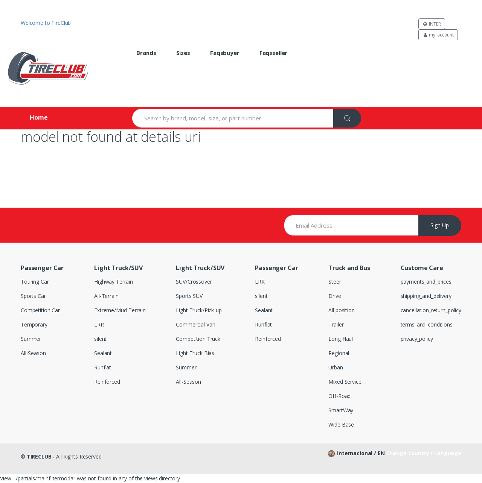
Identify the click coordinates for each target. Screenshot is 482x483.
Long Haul (340, 338)
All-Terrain (106, 295)
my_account (438, 35)
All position (341, 310)
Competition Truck (198, 338)
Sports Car (33, 295)
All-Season (33, 353)
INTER (432, 24)
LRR (99, 324)
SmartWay (340, 410)
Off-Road (339, 395)
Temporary (34, 324)
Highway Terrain (113, 281)
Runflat (102, 367)
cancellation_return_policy (431, 310)
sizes (183, 52)
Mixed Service (344, 381)
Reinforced (107, 381)
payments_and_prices (426, 281)
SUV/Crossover (194, 281)
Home (38, 117)
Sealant (103, 353)
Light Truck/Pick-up (198, 310)
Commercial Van (195, 324)
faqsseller (273, 52)
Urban (335, 367)
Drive (334, 295)
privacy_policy (417, 338)
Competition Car (40, 310)
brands (146, 52)
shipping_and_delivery (426, 295)
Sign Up (439, 225)
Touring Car (35, 281)
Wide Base (341, 424)
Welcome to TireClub (46, 22)
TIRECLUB (39, 456)
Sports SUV (189, 295)
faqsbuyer (224, 52)
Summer (31, 338)
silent (100, 338)
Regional (338, 353)
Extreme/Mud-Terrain (119, 310)
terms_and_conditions (427, 324)
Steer (334, 281)
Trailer (335, 324)
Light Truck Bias (195, 353)
